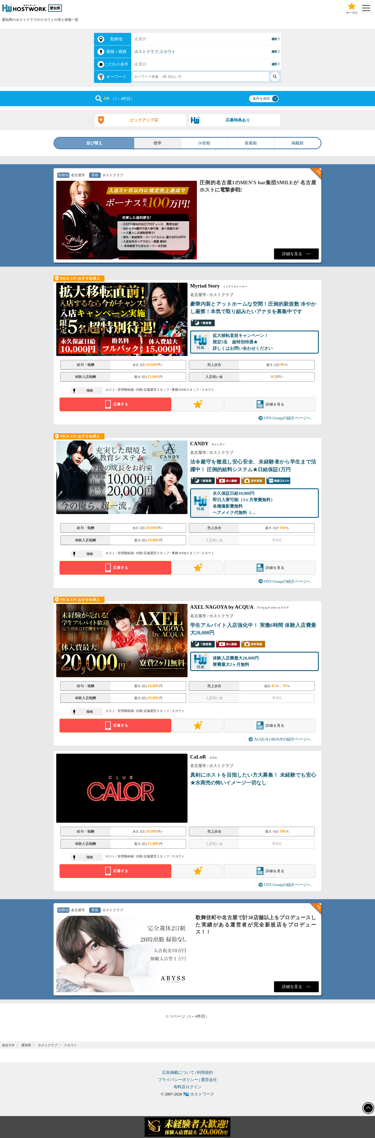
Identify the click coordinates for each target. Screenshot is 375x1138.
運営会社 (209, 1080)
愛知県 (55, 8)
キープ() (351, 8)
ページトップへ (368, 1108)
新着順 (251, 143)
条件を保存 (261, 99)
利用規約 (205, 1072)
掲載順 (297, 143)
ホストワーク (202, 1094)
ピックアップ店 (144, 120)
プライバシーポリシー (178, 1080)
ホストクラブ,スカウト (154, 51)
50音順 (204, 143)
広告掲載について (178, 1072)
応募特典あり (238, 120)
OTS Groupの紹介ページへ (287, 418)
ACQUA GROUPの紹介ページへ (282, 739)
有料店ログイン (188, 1087)
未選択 (140, 39)
